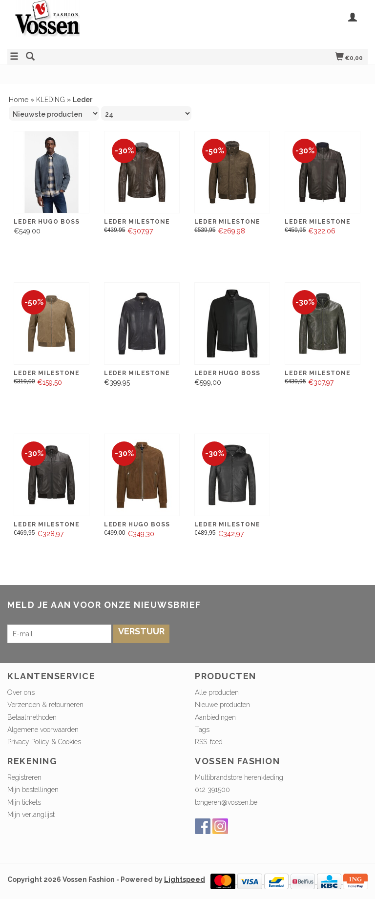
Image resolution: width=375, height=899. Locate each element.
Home (18, 100)
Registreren (24, 777)
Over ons (21, 692)
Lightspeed (184, 879)
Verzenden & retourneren (45, 705)
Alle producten (217, 692)
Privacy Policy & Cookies (44, 742)
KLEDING (50, 100)
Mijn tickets (24, 802)
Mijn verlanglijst (31, 814)
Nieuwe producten (222, 705)
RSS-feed (209, 742)
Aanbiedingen (215, 717)
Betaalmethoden (32, 717)
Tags (202, 729)
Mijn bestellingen (33, 790)
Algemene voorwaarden (43, 729)
